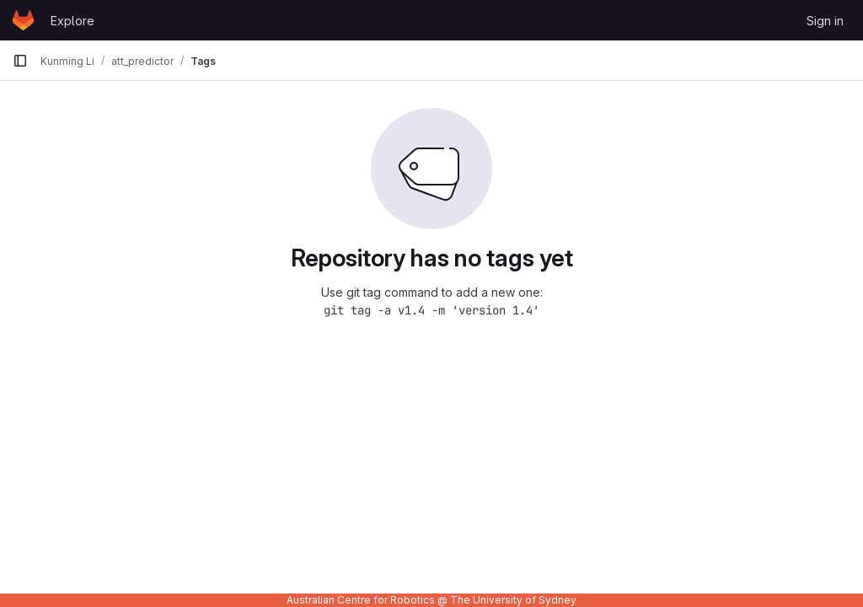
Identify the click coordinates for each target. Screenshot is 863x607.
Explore (72, 20)
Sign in (825, 20)
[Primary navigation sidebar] (20, 60)
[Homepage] (23, 20)
